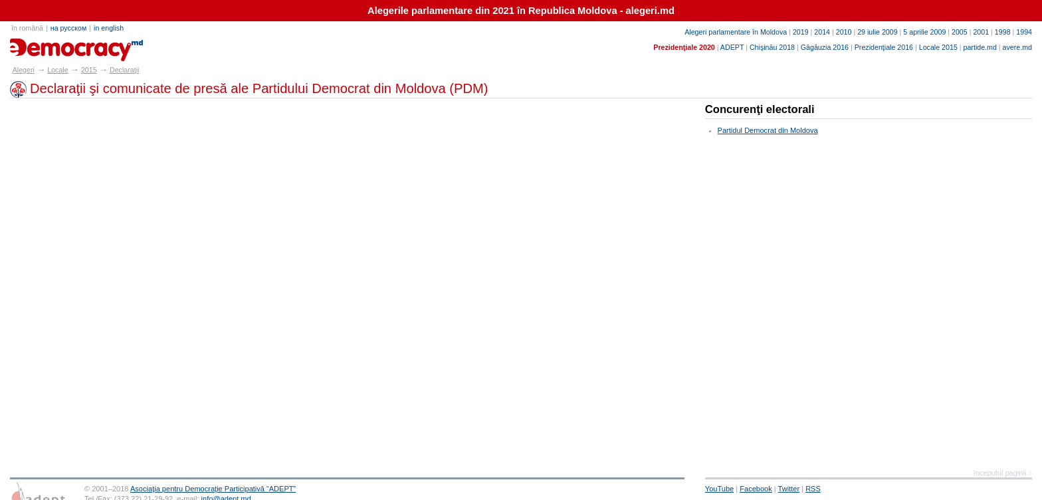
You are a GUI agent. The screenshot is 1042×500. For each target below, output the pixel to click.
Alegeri (24, 70)
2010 (844, 32)
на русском (68, 28)
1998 (1003, 32)
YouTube (719, 489)
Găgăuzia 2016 (825, 47)
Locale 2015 (938, 47)
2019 (801, 32)
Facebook (756, 489)
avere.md (1017, 47)
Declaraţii (124, 70)
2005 (960, 32)
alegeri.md (40, 45)
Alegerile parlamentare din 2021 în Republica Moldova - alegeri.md (521, 10)
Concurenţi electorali (760, 109)
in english (109, 28)
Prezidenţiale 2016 (884, 47)
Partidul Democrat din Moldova (768, 130)
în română (27, 28)
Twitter (789, 489)
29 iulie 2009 (877, 32)
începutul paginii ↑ (1003, 473)
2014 (822, 32)
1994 (1024, 32)
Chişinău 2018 (772, 47)
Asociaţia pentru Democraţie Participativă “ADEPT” (213, 489)
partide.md (980, 47)
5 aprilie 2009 (924, 32)
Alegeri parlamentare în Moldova (735, 32)
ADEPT (732, 47)
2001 (981, 32)
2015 (89, 70)
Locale (57, 70)
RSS (813, 489)
